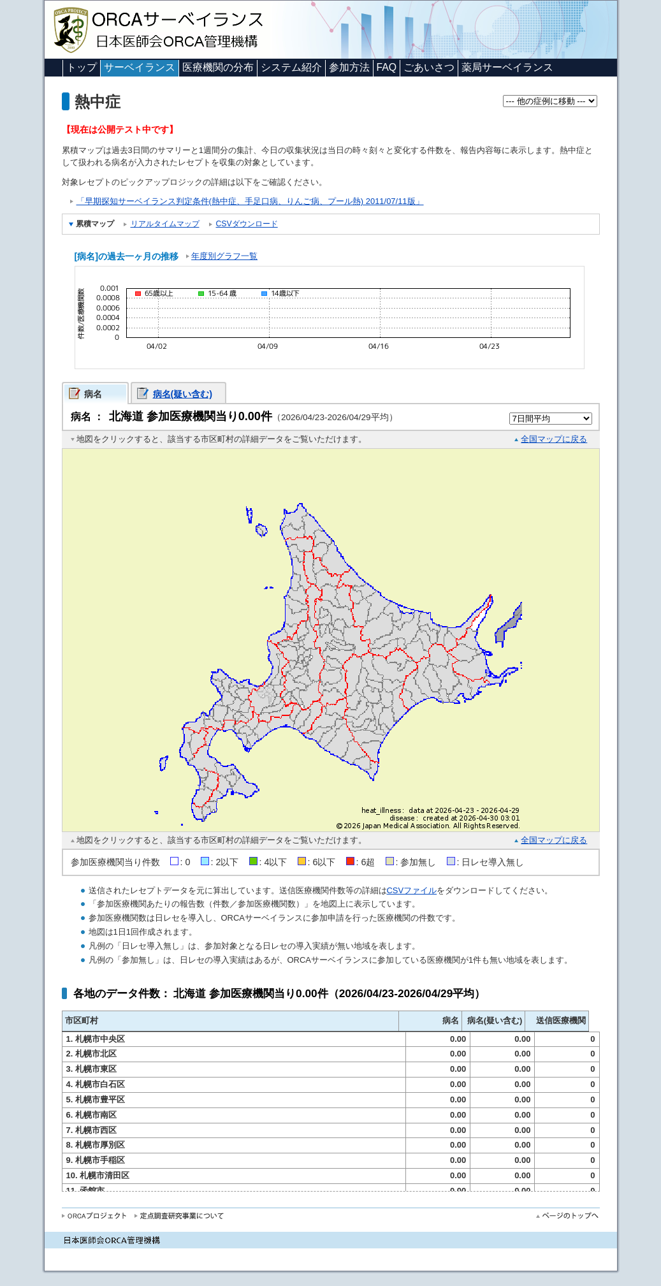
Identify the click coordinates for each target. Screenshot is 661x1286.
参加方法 (349, 67)
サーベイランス (139, 67)
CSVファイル (412, 890)
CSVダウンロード (247, 223)
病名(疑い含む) (183, 394)
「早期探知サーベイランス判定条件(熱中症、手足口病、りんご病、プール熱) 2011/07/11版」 (250, 201)
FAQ (387, 67)
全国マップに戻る (554, 439)
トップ (81, 67)
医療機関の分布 (218, 67)
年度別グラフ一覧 (224, 256)
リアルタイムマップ (165, 223)
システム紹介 (291, 67)
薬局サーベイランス (507, 67)
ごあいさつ (428, 67)
